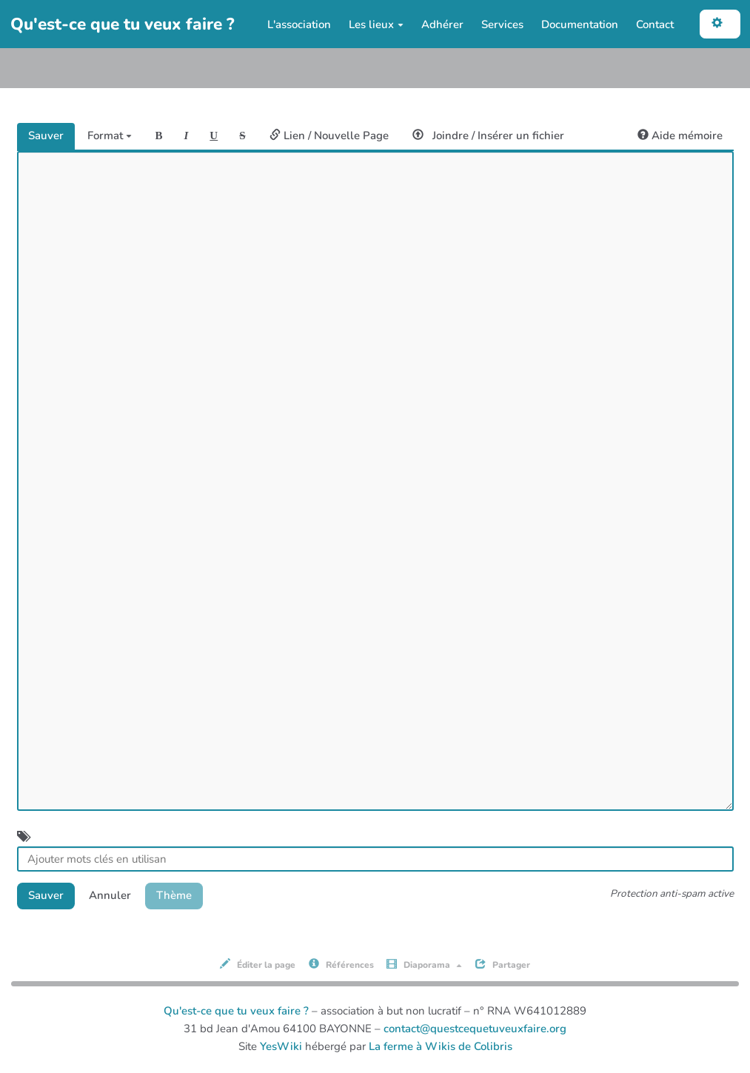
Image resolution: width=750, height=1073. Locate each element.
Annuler (110, 895)
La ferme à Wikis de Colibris (440, 1046)
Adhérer (442, 24)
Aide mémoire (680, 135)
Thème (174, 895)
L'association (299, 24)
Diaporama (424, 964)
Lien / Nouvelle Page (329, 135)
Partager (502, 964)
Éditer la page (257, 964)
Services (502, 24)
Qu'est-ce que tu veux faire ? (236, 1010)
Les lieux (376, 24)
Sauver (46, 135)
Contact (655, 24)
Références (341, 964)
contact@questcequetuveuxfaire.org (475, 1028)
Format (109, 135)
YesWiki (281, 1046)
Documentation (579, 24)
